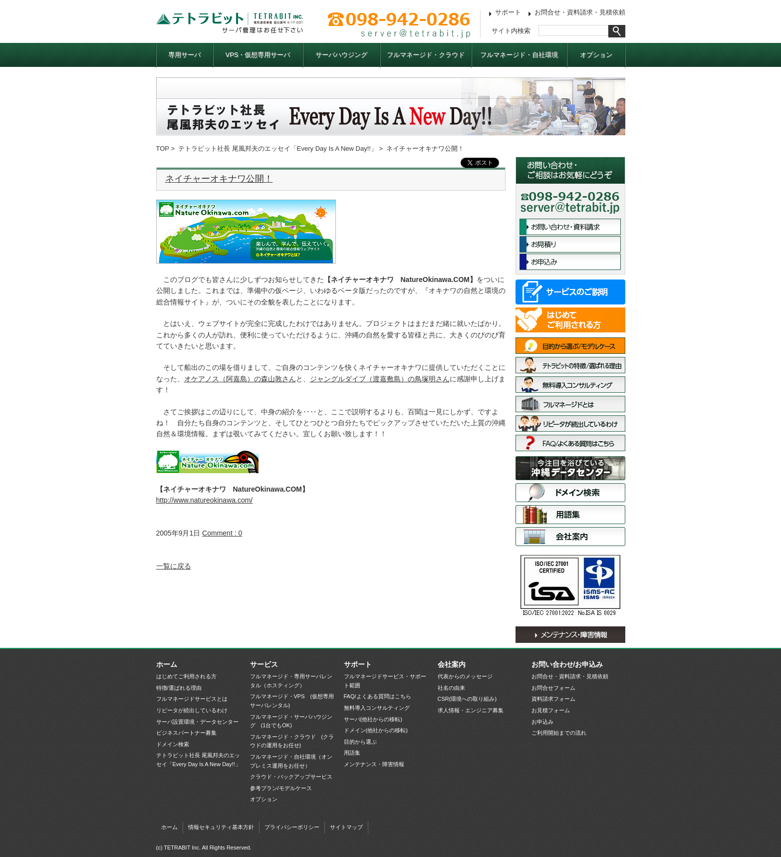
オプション (596, 54)
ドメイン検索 (570, 492)
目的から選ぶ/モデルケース (570, 345)
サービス (264, 664)
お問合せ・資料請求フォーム (570, 227)
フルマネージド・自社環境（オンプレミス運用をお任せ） (291, 761)
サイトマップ (346, 827)
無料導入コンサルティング (570, 384)
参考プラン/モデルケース (281, 788)
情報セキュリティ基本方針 (221, 827)
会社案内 (570, 536)
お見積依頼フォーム (570, 244)
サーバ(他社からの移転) (373, 719)
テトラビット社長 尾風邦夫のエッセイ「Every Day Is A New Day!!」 (277, 148)
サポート (508, 12)
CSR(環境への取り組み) (467, 699)
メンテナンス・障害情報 (570, 634)
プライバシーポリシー (291, 827)
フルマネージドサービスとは (570, 404)
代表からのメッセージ (465, 676)
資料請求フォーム (553, 699)
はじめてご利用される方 (570, 319)
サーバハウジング (341, 54)
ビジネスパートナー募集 (186, 733)
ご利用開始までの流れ (558, 733)
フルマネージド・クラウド (426, 54)
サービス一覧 (570, 292)
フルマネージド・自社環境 (519, 54)
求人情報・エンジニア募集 (471, 710)
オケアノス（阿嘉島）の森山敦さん (240, 379)
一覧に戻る (173, 566)
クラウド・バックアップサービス (291, 777)
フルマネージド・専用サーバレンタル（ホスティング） (291, 680)
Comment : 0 (222, 533)
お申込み (570, 262)
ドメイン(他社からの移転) (376, 730)
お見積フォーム (550, 710)
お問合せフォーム (553, 688)
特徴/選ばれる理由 (570, 365)
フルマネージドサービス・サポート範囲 (385, 680)
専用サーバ (184, 54)
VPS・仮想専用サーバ (257, 54)
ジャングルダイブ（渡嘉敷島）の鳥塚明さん (380, 379)
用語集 (570, 514)
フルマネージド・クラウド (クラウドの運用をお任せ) (292, 741)
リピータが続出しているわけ (570, 423)
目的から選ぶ (360, 742)
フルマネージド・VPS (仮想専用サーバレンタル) (292, 700)
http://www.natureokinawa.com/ (204, 500)
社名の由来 (451, 688)
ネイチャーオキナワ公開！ (219, 179)
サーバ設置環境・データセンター (570, 468)
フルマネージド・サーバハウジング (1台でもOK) (291, 721)
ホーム (166, 664)
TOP (162, 148)
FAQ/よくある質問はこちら (570, 443)
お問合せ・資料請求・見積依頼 (579, 12)
